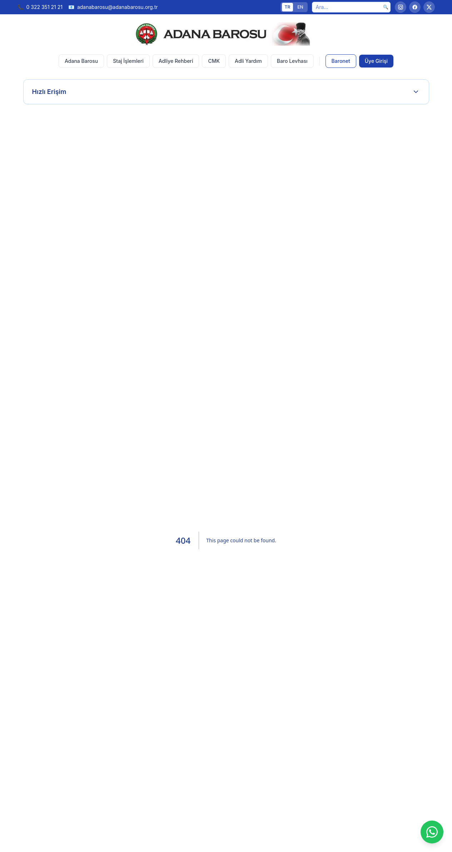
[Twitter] (429, 7)
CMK (214, 61)
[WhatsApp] (432, 832)
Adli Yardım (248, 61)
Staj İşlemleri (128, 61)
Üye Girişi (376, 61)
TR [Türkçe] (287, 7)
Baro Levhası (292, 61)
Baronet (341, 61)
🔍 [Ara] (385, 7)
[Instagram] (400, 7)
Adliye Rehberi (176, 61)
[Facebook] (415, 7)
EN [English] (300, 7)
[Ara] (351, 7)
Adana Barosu (81, 61)
